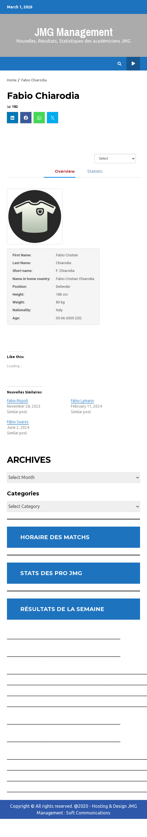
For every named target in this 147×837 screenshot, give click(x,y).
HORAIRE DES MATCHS (54, 537)
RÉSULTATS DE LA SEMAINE (62, 609)
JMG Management (73, 32)
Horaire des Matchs (133, 63)
